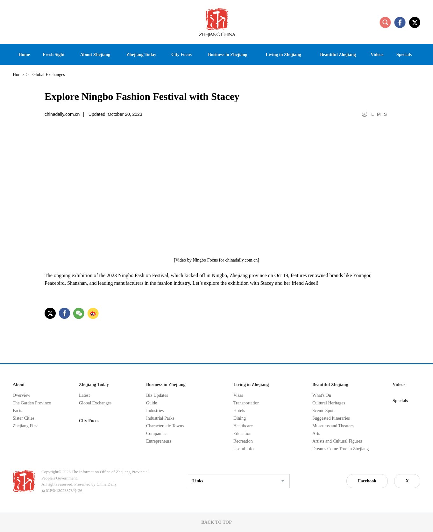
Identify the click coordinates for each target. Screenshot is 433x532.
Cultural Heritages (328, 403)
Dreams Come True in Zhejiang (340, 448)
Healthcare (243, 426)
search (385, 22)
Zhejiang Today (94, 384)
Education (242, 433)
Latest (84, 395)
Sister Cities (23, 418)
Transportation (246, 403)
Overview (21, 395)
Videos (399, 384)
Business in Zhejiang (166, 384)
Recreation (243, 441)
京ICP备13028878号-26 (61, 490)
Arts (316, 433)
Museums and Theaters (333, 426)
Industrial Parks (160, 418)
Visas (238, 395)
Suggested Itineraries (331, 418)
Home (18, 74)
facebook (400, 22)
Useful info (243, 448)
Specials (400, 400)
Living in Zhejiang (251, 384)
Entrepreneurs (158, 441)
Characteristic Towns (165, 426)
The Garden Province (32, 403)
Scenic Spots (323, 410)
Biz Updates (157, 395)
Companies (156, 433)
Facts (17, 410)
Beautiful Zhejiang (330, 384)
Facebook (367, 481)
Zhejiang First (25, 426)
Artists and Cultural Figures (337, 441)
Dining (239, 418)
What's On (321, 395)
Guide (151, 403)
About (19, 384)
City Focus (89, 420)
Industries (155, 410)
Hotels (239, 410)
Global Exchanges (95, 403)
